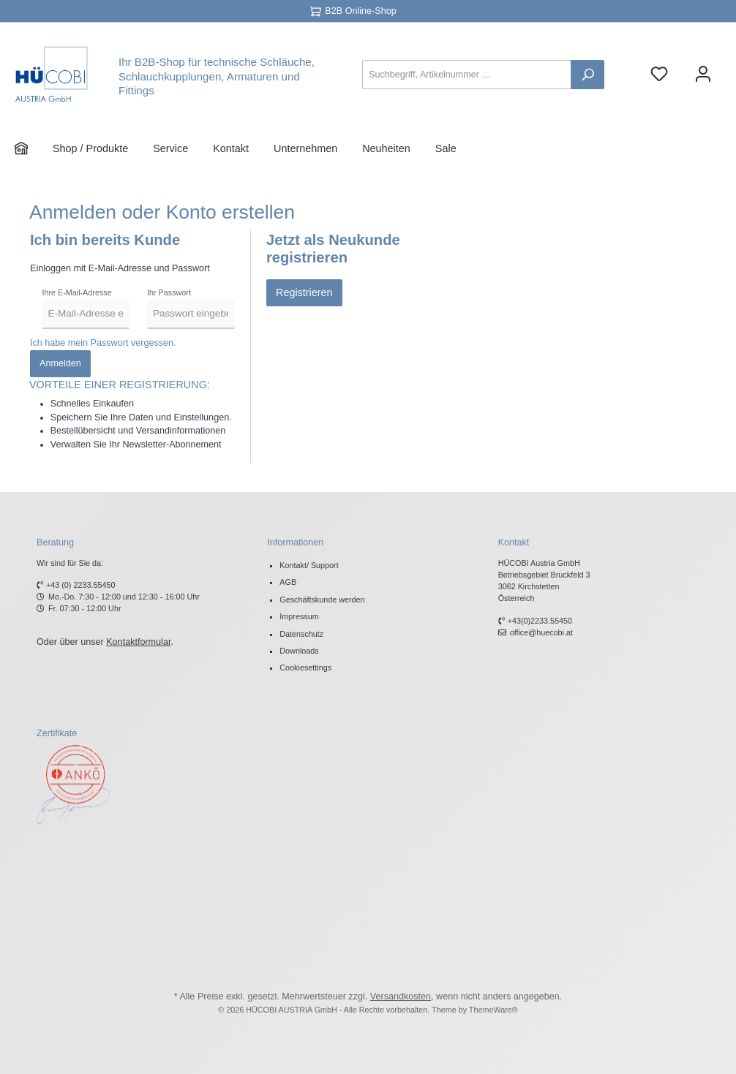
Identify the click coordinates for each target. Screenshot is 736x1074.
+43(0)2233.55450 (540, 620)
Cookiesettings (305, 667)
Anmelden (60, 363)
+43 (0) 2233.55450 (80, 585)
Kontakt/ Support (308, 565)
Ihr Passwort (169, 292)
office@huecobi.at (541, 632)
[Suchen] (587, 74)
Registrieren (304, 292)
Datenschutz (301, 633)
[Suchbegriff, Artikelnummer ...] (466, 74)
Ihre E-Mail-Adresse (76, 292)
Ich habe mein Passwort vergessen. (103, 343)
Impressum (298, 616)
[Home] (34, 148)
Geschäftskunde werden (321, 599)
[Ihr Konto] (703, 75)
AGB (287, 582)
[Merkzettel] (659, 75)
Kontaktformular (138, 642)
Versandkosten (400, 996)
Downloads (298, 650)
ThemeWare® (493, 1009)
